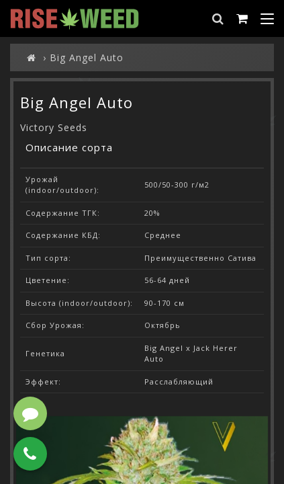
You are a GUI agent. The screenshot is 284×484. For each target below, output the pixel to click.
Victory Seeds (53, 127)
